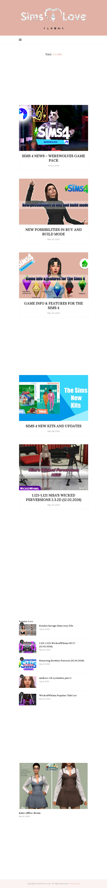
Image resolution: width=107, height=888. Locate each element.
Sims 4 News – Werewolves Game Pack (53, 158)
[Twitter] (48, 28)
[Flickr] (55, 28)
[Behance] (59, 28)
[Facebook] (44, 28)
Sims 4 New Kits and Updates (53, 426)
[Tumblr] (62, 28)
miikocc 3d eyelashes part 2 (55, 678)
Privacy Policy (74, 883)
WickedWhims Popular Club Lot (58, 695)
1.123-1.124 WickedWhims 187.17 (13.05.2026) (57, 645)
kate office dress (29, 813)
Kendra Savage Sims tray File (56, 625)
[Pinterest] (51, 28)
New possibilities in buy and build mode (53, 231)
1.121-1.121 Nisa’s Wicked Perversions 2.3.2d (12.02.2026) (53, 497)
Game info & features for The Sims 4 (53, 305)
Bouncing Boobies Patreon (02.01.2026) (61, 660)
